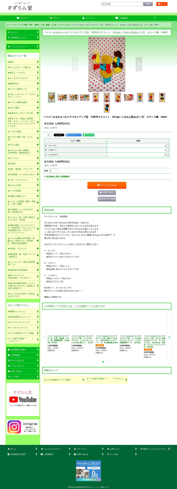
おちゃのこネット (84, 487)
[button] (154, 18)
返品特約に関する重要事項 (57, 176)
